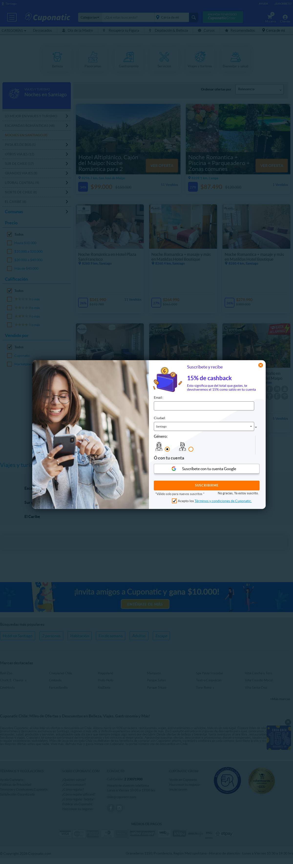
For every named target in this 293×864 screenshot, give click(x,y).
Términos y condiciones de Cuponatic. (223, 501)
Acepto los (215, 501)
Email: (158, 397)
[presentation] (245, 445)
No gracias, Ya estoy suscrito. (238, 493)
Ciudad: (160, 418)
